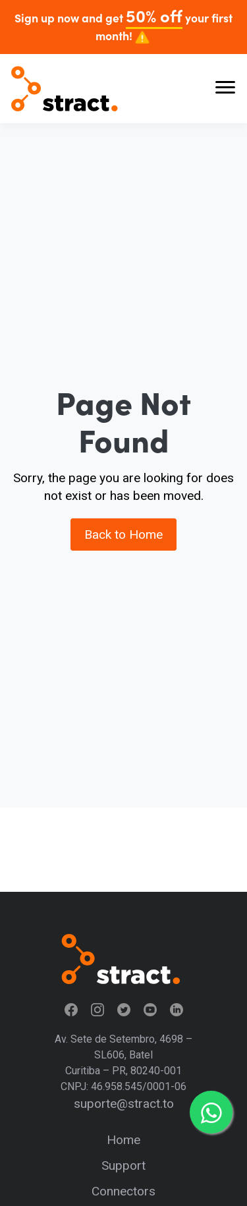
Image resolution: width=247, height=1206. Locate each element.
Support (123, 1165)
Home (123, 1139)
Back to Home (123, 534)
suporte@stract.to (124, 1103)
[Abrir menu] (225, 88)
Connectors (123, 1191)
